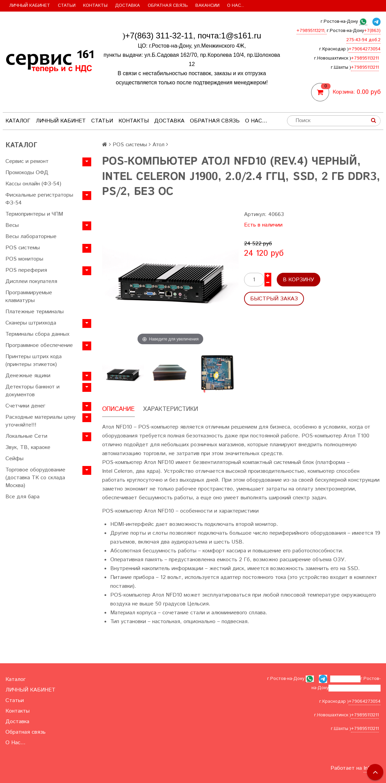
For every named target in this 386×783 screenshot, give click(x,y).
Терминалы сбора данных (37, 334)
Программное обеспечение (39, 345)
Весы (12, 225)
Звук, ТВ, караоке (27, 447)
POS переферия (26, 270)
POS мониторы (24, 259)
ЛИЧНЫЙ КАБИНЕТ (29, 5)
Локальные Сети (26, 436)
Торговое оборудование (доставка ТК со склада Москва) (35, 477)
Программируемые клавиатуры (28, 296)
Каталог (17, 121)
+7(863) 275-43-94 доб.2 (354, 688)
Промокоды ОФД (26, 173)
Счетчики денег (25, 406)
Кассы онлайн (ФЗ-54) (33, 184)
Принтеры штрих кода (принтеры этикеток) (33, 360)
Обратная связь (168, 5)
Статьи (67, 5)
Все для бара (22, 497)
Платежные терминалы (34, 312)
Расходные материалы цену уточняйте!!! (40, 421)
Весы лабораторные (31, 236)
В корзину (298, 280)
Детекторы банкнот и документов (32, 391)
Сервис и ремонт (27, 161)
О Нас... (235, 5)
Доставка (127, 5)
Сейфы (14, 459)
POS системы (22, 248)
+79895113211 (365, 58)
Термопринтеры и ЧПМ (34, 214)
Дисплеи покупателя (31, 281)
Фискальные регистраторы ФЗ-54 (39, 199)
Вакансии (207, 5)
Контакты (95, 5)
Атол (158, 145)
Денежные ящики (27, 376)
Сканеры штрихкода (30, 323)
